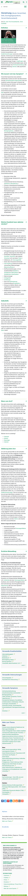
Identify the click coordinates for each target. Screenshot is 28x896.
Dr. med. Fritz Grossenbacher (11, 21)
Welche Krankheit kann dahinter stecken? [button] (12, 223)
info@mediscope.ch (19, 895)
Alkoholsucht (4, 585)
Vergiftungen (19, 61)
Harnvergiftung (8, 263)
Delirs (2, 330)
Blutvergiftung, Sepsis (9, 659)
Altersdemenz (14, 183)
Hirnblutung (7, 279)
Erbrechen (12, 256)
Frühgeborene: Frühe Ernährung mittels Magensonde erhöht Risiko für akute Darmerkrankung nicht (12, 763)
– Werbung (6, 886)
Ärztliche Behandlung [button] (8, 551)
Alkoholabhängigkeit (8, 654)
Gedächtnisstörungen (6, 54)
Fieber (20, 258)
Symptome (5, 6)
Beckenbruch (6, 658)
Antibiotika (7, 580)
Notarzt (6, 438)
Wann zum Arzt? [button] (7, 401)
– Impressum (7, 875)
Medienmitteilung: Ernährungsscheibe (13, 785)
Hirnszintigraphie (7, 677)
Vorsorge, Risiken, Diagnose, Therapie (13, 835)
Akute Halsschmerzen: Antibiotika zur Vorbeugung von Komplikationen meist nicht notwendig (14, 769)
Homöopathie (6, 792)
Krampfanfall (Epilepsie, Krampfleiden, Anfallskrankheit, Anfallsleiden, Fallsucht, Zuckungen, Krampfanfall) (13, 701)
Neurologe (7, 440)
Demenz (14, 66)
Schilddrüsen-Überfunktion (11, 272)
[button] (26, 2)
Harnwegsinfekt (17, 260)
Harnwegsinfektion (21, 528)
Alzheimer (7, 183)
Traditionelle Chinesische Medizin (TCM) (13, 790)
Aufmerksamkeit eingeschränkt (13, 80)
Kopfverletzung (13, 281)
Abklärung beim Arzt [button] (8, 449)
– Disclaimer (6, 882)
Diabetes (15, 270)
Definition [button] (4, 28)
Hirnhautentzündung (18, 64)
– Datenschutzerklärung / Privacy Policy (13, 884)
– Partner (6, 879)
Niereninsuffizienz (9, 267)
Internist (6, 442)
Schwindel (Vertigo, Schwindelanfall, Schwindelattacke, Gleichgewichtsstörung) (13, 707)
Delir (2, 92)
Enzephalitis (16, 283)
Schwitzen (7, 258)
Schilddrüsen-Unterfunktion (11, 274)
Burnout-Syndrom (7, 661)
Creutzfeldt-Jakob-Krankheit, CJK (12, 663)
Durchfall (6, 256)
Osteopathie (6, 794)
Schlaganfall (7, 278)
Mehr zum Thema (7, 821)
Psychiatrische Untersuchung (10, 679)
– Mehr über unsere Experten (10, 888)
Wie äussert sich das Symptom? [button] (12, 74)
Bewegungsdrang (9, 131)
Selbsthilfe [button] (5, 301)
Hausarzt (6, 436)
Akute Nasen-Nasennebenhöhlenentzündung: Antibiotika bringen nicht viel (13, 758)
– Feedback (6, 877)
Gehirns (16, 519)
